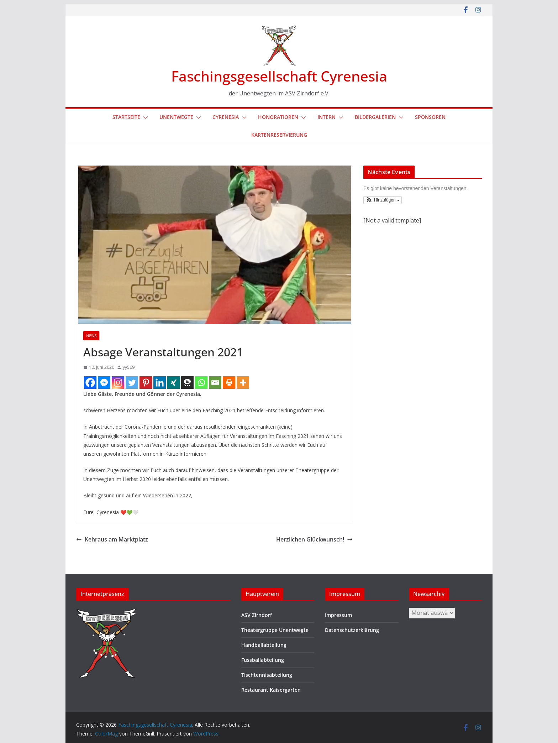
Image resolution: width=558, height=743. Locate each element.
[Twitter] (132, 382)
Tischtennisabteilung (266, 674)
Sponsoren (430, 117)
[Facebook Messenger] (104, 382)
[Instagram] (118, 382)
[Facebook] (90, 382)
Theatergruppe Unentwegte (275, 630)
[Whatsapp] (201, 382)
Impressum (338, 615)
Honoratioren (278, 117)
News (91, 335)
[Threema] (187, 382)
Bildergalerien (375, 117)
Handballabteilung (263, 645)
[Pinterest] (146, 382)
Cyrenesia (225, 117)
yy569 (129, 367)
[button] (144, 117)
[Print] (229, 382)
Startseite (126, 117)
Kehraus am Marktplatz (112, 539)
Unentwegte (176, 117)
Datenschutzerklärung (352, 630)
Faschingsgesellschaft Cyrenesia (279, 76)
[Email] (215, 382)
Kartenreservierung (279, 134)
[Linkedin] (159, 382)
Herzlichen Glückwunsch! (314, 539)
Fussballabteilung (262, 659)
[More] (243, 382)
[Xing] (173, 382)
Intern (326, 117)
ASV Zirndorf (256, 615)
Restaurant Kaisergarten (271, 689)
